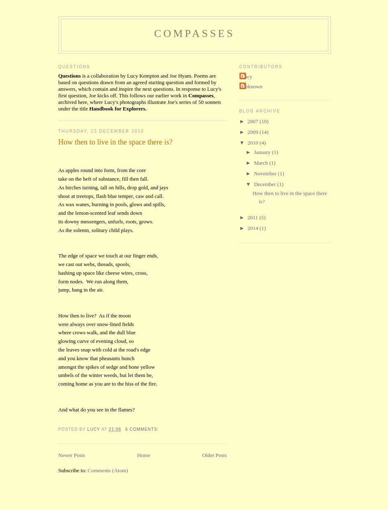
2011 (254, 217)
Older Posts (214, 455)
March (261, 163)
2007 (254, 121)
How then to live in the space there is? (115, 142)
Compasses (194, 33)
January (263, 152)
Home (143, 455)
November (266, 173)
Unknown (252, 86)
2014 (254, 228)
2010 (254, 143)
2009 (254, 132)
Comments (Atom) (108, 470)
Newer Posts (71, 455)
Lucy (247, 77)
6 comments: (142, 429)
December (265, 184)
